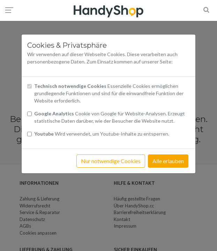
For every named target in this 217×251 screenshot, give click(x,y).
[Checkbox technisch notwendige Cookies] (29, 86)
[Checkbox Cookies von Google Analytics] (29, 114)
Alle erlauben (168, 161)
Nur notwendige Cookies (111, 161)
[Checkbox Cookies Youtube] (29, 134)
